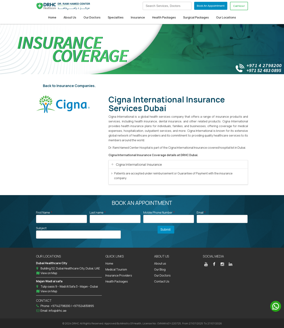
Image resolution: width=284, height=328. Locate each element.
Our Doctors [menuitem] (92, 17)
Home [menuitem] (52, 17)
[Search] (164, 6)
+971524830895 (83, 305)
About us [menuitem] (160, 263)
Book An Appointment (209, 6)
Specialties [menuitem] (116, 17)
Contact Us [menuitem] (161, 281)
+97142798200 (61, 305)
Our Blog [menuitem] (160, 269)
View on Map (49, 273)
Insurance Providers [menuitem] (118, 275)
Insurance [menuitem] (138, 17)
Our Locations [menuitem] (226, 17)
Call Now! (238, 6)
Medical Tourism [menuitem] (116, 269)
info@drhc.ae (57, 310)
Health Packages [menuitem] (164, 17)
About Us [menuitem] (70, 17)
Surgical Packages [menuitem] (196, 17)
